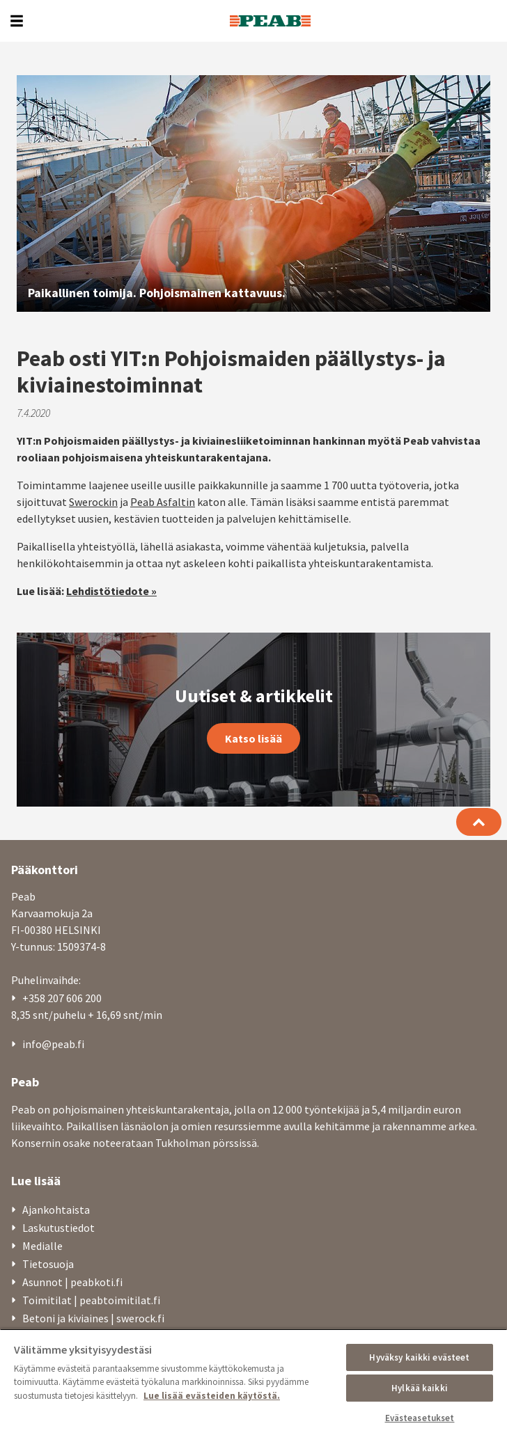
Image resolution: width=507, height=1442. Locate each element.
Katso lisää (253, 738)
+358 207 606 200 (62, 998)
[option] (253, 193)
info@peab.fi (53, 1044)
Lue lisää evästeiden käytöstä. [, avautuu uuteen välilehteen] (211, 1396)
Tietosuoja (48, 1264)
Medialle (42, 1246)
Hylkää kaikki (419, 1388)
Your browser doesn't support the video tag (253, 193)
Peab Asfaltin (162, 502)
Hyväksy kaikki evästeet (419, 1357)
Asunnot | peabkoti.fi (72, 1282)
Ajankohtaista (56, 1210)
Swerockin (93, 502)
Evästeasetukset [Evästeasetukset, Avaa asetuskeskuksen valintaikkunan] (420, 1418)
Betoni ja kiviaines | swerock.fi (93, 1318)
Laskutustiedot (58, 1228)
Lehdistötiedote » (111, 591)
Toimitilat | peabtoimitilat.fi (91, 1300)
